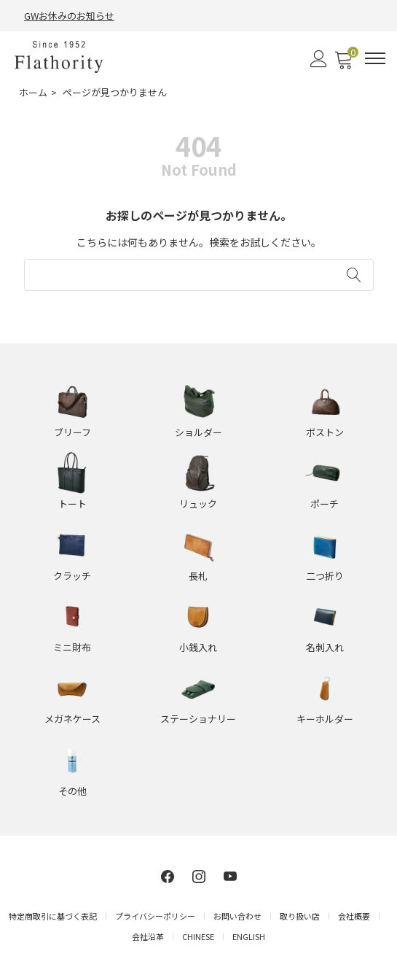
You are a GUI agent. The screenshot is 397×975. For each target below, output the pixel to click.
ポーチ (324, 503)
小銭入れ (198, 647)
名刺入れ (325, 647)
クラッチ (72, 576)
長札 (198, 576)
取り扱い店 (300, 916)
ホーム (33, 92)
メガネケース (72, 719)
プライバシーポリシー (155, 916)
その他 (72, 791)
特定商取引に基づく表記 (53, 916)
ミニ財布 (72, 647)
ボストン (325, 432)
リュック (198, 503)
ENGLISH (248, 936)
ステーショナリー (198, 719)
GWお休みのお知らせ (69, 16)
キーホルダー (324, 719)
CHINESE (198, 936)
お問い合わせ (237, 916)
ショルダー (198, 432)
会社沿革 (148, 936)
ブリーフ (72, 432)
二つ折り (325, 576)
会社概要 (354, 916)
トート (72, 503)
